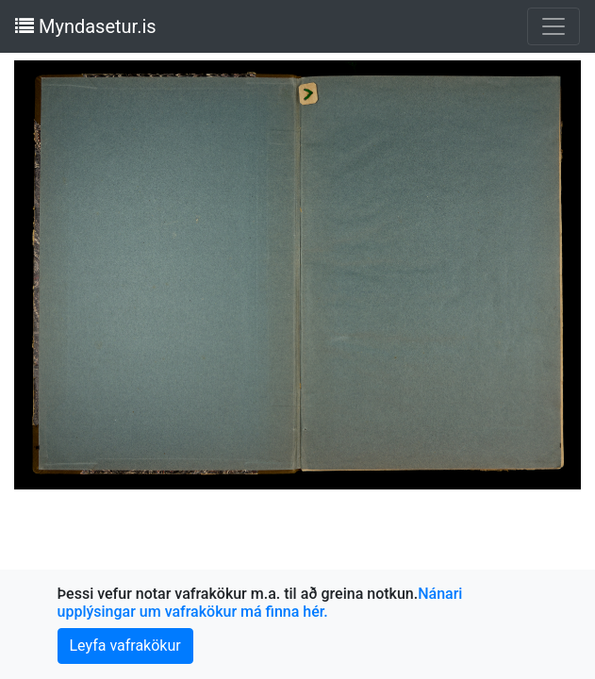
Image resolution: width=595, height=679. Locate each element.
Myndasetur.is (86, 26)
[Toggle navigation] (553, 26)
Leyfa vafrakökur (125, 645)
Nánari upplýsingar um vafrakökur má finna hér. (260, 603)
